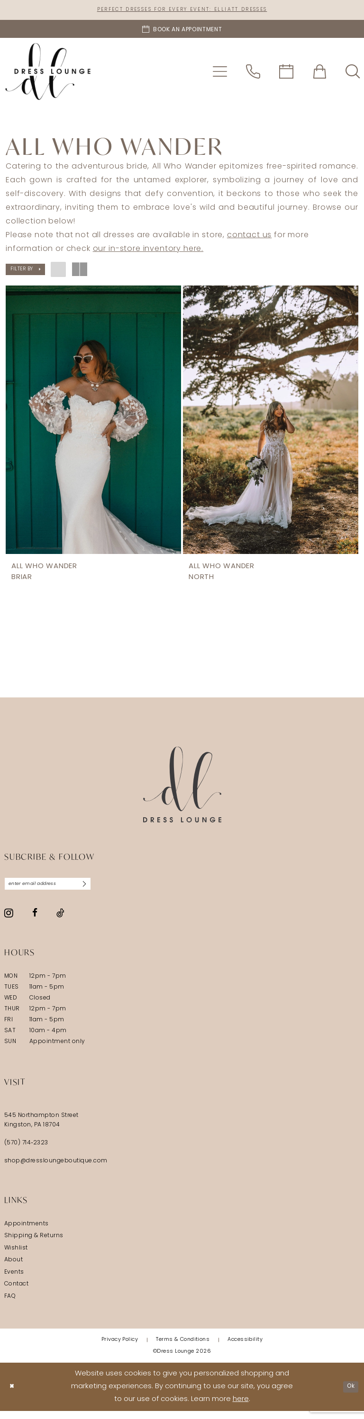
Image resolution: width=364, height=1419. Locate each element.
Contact (16, 1292)
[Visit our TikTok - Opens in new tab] (60, 921)
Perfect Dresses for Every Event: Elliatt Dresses (182, 11)
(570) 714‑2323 (26, 1151)
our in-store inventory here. (148, 251)
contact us (249, 237)
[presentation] (93, 421)
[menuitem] (220, 73)
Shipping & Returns (34, 1244)
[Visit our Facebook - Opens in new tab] (34, 920)
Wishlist (16, 1256)
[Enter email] (59, 890)
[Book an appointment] (182, 31)
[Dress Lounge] (182, 789)
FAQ (10, 1304)
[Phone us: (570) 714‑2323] (253, 73)
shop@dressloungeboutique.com (56, 1169)
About (13, 1268)
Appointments (26, 1232)
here (241, 1407)
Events (14, 1280)
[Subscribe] (107, 890)
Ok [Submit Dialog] (349, 1394)
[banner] (48, 73)
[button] (220, 73)
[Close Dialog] (14, 1395)
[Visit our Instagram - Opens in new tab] (8, 921)
